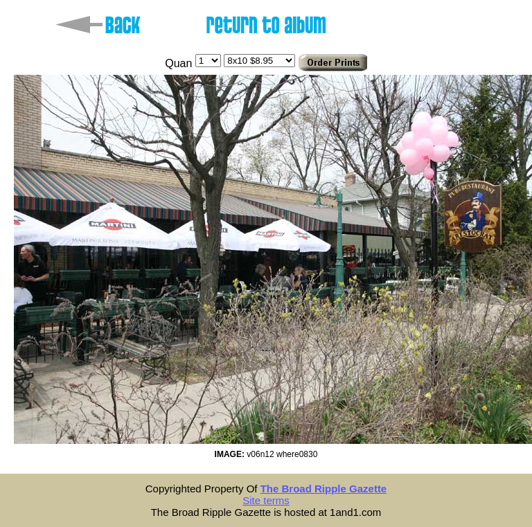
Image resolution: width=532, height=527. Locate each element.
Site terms (266, 500)
